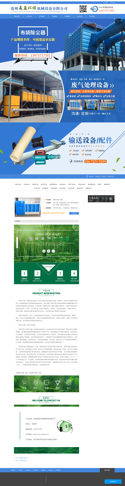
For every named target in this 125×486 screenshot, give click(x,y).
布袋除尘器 (27, 184)
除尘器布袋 (62, 188)
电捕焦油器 (88, 188)
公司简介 (29, 16)
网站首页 (17, 16)
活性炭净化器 (81, 184)
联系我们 (92, 16)
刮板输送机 (45, 188)
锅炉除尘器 (44, 184)
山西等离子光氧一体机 (22, 373)
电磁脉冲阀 (80, 188)
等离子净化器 (71, 184)
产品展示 (54, 16)
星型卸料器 (54, 188)
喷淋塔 (99, 184)
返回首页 (97, 176)
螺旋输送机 (107, 184)
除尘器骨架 (71, 188)
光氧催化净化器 (73, 208)
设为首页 (112, 2)
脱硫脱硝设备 (53, 184)
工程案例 (67, 16)
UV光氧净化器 (65, 208)
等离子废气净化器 (57, 208)
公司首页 (12, 470)
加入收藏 (105, 2)
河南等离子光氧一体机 (35, 373)
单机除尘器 (18, 184)
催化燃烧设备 (91, 184)
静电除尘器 (35, 184)
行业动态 (42, 16)
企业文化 (79, 16)
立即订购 (74, 213)
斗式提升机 (37, 188)
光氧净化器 (111, 176)
